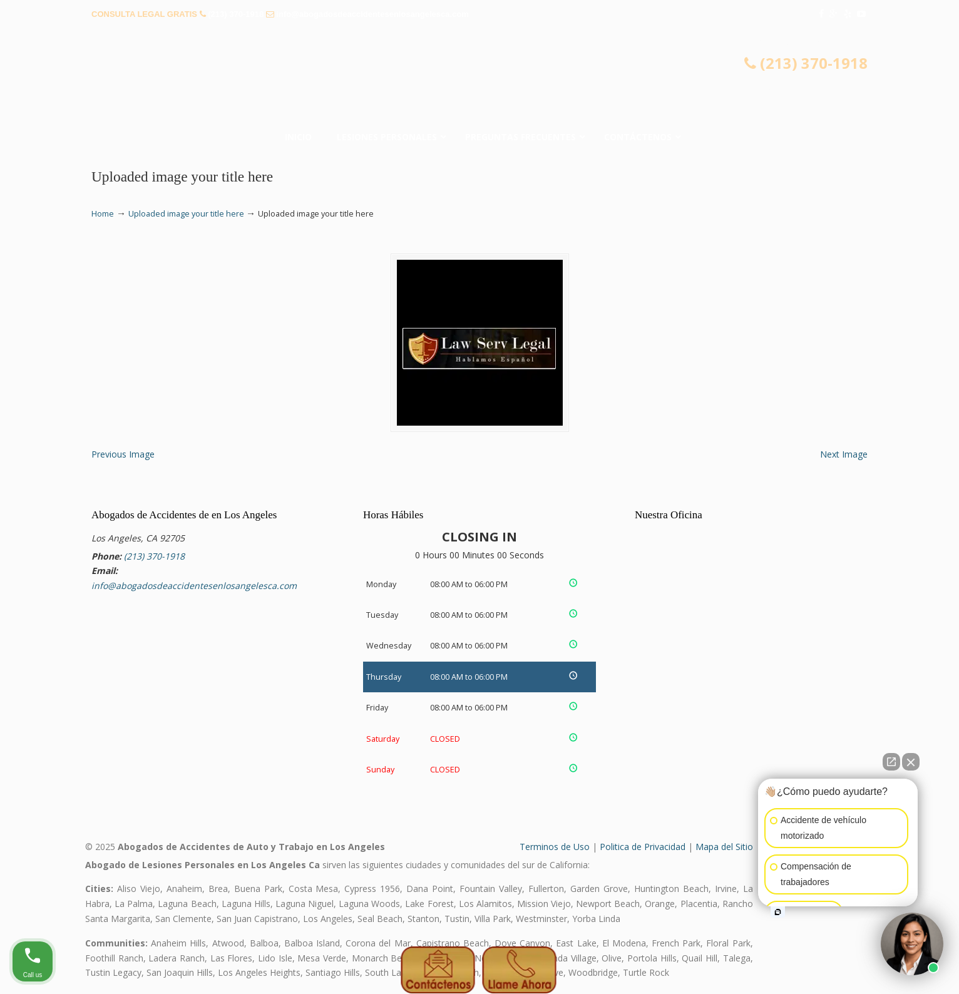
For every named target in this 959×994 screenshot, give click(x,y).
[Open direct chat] (891, 762)
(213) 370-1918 (236, 14)
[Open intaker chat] (778, 912)
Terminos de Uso (555, 847)
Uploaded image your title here (186, 213)
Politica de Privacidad (642, 847)
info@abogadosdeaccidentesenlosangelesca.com (372, 14)
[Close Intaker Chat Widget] (911, 762)
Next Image (844, 454)
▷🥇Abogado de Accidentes (479, 59)
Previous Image (123, 454)
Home (102, 213)
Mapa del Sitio (724, 847)
